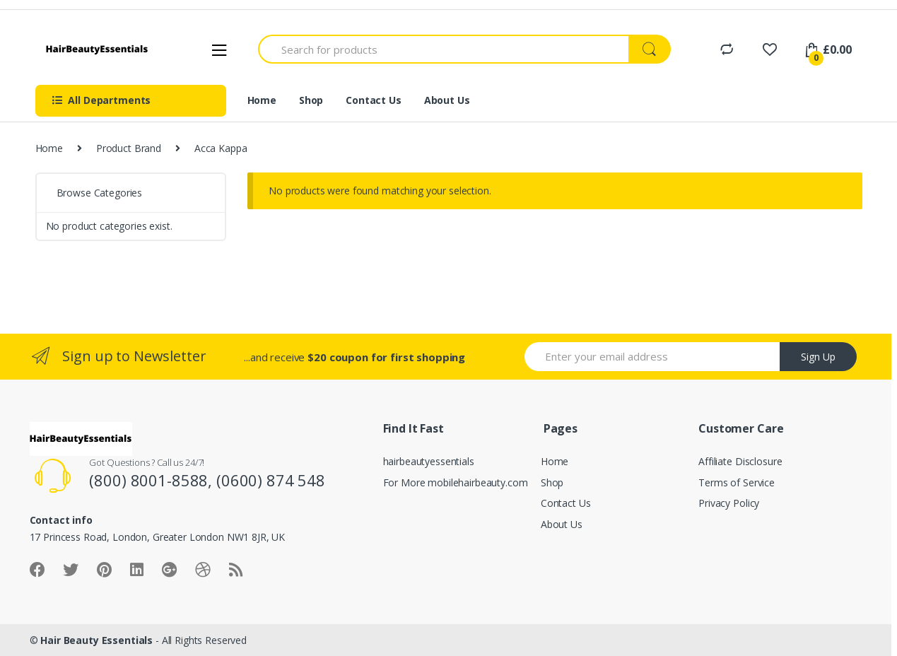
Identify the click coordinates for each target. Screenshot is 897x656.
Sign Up (818, 356)
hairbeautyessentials (428, 461)
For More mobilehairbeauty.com (455, 482)
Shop (311, 100)
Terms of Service (736, 482)
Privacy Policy (728, 503)
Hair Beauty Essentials (96, 640)
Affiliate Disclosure (740, 461)
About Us (447, 100)
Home (261, 100)
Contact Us (373, 100)
